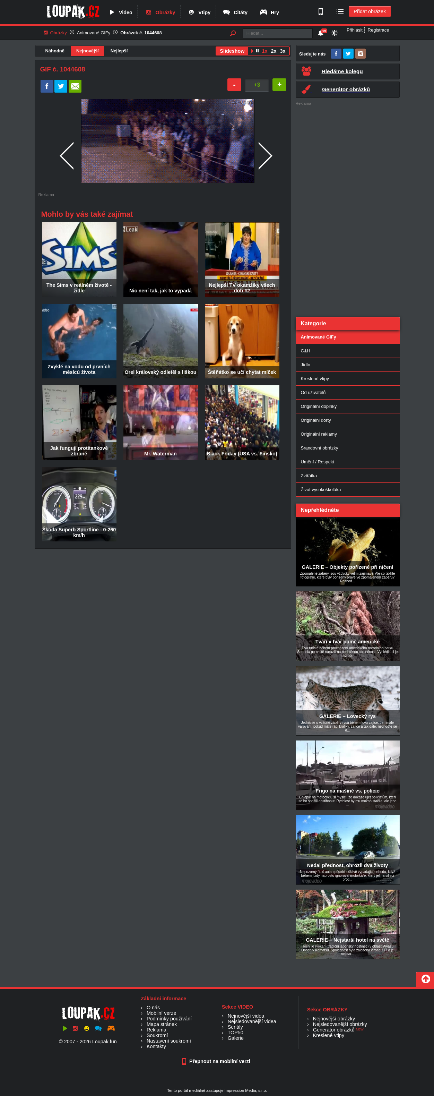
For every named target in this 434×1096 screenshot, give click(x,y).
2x (273, 51)
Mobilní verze (161, 1013)
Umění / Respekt (317, 461)
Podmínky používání (169, 1018)
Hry (269, 12)
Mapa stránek (162, 1024)
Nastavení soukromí (169, 1041)
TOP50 (235, 1032)
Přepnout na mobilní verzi (217, 1061)
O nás (153, 1007)
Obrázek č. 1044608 (141, 32)
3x (282, 51)
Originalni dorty (316, 420)
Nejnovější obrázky (334, 1018)
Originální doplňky (319, 406)
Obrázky (159, 12)
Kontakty (156, 1046)
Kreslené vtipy (315, 378)
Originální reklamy (319, 434)
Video (119, 12)
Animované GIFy (93, 32)
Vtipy (198, 12)
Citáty (235, 12)
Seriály (235, 1027)
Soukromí (157, 1035)
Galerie (236, 1038)
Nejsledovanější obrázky (340, 1024)
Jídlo (305, 364)
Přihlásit (355, 30)
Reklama (156, 1030)
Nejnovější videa (246, 1016)
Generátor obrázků (334, 1030)
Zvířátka (309, 475)
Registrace (378, 30)
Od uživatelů (313, 392)
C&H (305, 350)
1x (264, 51)
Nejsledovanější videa (252, 1021)
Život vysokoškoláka (321, 489)
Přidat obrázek (370, 11)
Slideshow (232, 51)
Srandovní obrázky (319, 448)
